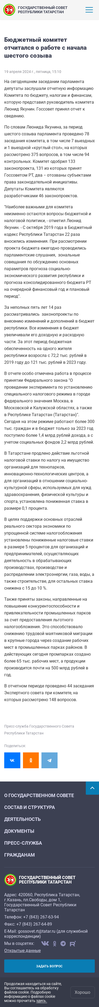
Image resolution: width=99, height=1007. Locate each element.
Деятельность (22, 819)
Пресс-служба (23, 843)
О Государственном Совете (39, 795)
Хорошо (82, 992)
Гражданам (19, 855)
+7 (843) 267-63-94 (41, 916)
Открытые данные (22, 950)
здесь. (41, 1001)
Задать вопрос (49, 966)
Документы (19, 831)
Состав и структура (29, 807)
